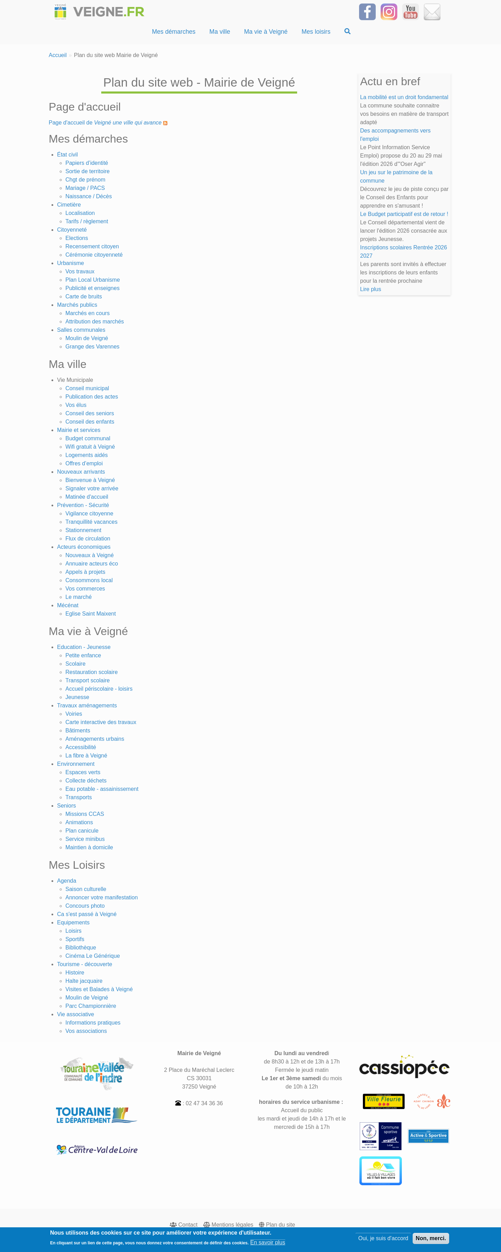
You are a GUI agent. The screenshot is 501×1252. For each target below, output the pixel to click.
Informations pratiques (92, 1023)
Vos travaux (80, 271)
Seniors (66, 806)
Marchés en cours (87, 313)
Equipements (73, 922)
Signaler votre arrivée (91, 488)
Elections (76, 238)
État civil (67, 155)
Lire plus (370, 289)
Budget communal (87, 438)
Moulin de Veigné (86, 338)
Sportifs (74, 939)
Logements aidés (86, 455)
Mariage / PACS (85, 188)
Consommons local (89, 580)
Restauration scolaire (91, 672)
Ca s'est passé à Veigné (87, 914)
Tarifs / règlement (86, 221)
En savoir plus (267, 1244)
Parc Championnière (90, 1006)
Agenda (66, 881)
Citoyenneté (72, 230)
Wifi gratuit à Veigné (90, 447)
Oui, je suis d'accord (383, 1240)
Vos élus (75, 405)
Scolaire (75, 664)
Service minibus (85, 839)
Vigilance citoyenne (89, 513)
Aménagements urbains (94, 739)
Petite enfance (83, 655)
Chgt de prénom (85, 180)
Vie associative (75, 1014)
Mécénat (67, 605)
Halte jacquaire (84, 981)
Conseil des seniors (89, 413)
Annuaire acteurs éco (91, 564)
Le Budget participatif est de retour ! (404, 214)
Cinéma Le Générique (92, 956)
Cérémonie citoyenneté (94, 255)
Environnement (76, 764)
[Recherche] (347, 31)
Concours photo (85, 906)
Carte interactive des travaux (100, 722)
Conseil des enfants (89, 422)
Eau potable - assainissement (101, 789)
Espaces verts (82, 772)
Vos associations (86, 1031)
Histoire (74, 973)
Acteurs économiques (84, 547)
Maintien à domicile (89, 847)
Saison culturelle (85, 889)
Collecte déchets (85, 781)
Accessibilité (80, 747)
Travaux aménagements (87, 705)
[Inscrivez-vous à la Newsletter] (432, 11)
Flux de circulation (87, 538)
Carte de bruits (83, 296)
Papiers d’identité (86, 163)
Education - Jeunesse (84, 647)
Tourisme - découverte (84, 964)
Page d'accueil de (105, 123)
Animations (79, 822)
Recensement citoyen (92, 246)
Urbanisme (70, 263)
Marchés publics (77, 305)
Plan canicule (81, 831)
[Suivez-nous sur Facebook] (367, 11)
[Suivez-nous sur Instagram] (389, 11)
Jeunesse (77, 697)
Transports (78, 797)
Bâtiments (77, 730)
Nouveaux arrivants (81, 472)
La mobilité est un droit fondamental (404, 97)
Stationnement (83, 530)
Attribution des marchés (94, 321)
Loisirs (73, 931)
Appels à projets (85, 572)
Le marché (78, 597)
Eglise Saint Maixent (90, 614)
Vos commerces (85, 589)
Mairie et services (78, 430)
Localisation (80, 213)
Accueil (58, 55)
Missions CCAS (84, 814)
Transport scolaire (87, 680)
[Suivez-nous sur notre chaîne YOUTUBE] (410, 11)
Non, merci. (431, 1240)
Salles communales (81, 330)
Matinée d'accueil (86, 497)
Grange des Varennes (92, 347)
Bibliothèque (80, 947)
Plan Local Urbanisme (92, 280)
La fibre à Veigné (86, 756)
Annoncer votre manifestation (101, 897)
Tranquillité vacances (91, 522)
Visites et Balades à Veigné (99, 989)
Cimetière (69, 205)
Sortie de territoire (87, 171)
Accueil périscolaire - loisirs (99, 689)
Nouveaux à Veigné (89, 555)
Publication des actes (91, 397)
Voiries (73, 714)
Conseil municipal (87, 388)
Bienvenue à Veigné (90, 480)
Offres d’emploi (84, 463)
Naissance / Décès (88, 196)
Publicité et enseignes (92, 288)
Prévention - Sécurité (83, 505)
